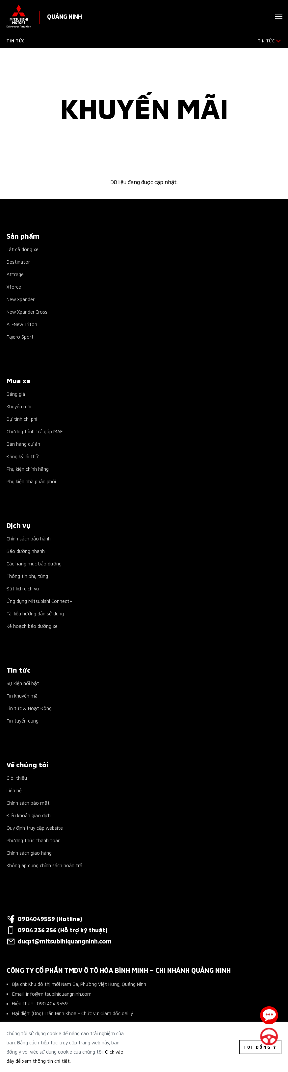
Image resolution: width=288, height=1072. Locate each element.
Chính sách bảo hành (29, 538)
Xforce (14, 286)
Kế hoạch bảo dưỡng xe (32, 626)
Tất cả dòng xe (23, 249)
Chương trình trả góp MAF (35, 431)
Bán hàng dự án (23, 444)
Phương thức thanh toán (34, 840)
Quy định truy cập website (35, 827)
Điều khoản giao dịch (29, 815)
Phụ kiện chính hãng (28, 468)
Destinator (18, 261)
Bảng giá (16, 394)
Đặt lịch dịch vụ (23, 588)
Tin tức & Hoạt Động (29, 708)
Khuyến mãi (19, 406)
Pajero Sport (20, 336)
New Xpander (21, 299)
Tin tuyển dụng (23, 720)
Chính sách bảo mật (28, 802)
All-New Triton (22, 324)
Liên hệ (14, 790)
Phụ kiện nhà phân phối (31, 481)
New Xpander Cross (27, 311)
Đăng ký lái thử (23, 456)
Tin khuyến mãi (23, 695)
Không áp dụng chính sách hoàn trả (44, 865)
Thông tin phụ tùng (27, 576)
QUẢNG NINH (64, 16)
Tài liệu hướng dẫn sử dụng (35, 613)
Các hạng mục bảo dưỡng (34, 563)
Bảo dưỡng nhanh (26, 551)
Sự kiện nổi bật (23, 683)
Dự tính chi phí (22, 419)
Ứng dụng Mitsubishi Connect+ (39, 601)
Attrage (15, 274)
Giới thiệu (17, 777)
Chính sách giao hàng (29, 852)
